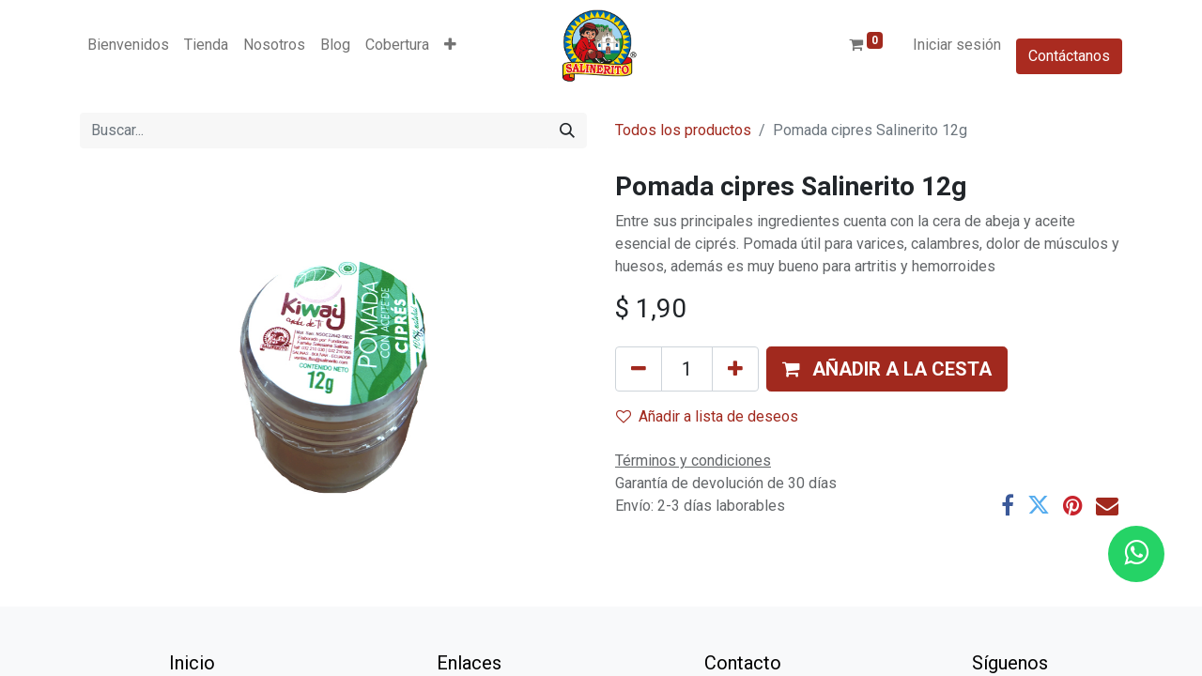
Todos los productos (683, 130)
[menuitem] (128, 45)
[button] (450, 45)
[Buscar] (567, 130)
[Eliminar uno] (638, 369)
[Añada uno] (735, 369)
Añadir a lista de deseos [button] (707, 416)
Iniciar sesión (957, 45)
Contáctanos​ (1069, 56)
